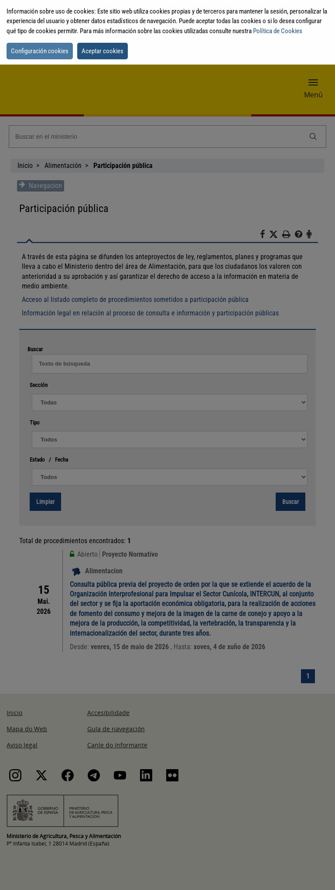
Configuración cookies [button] (39, 51)
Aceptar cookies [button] (102, 51)
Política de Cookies (277, 31)
